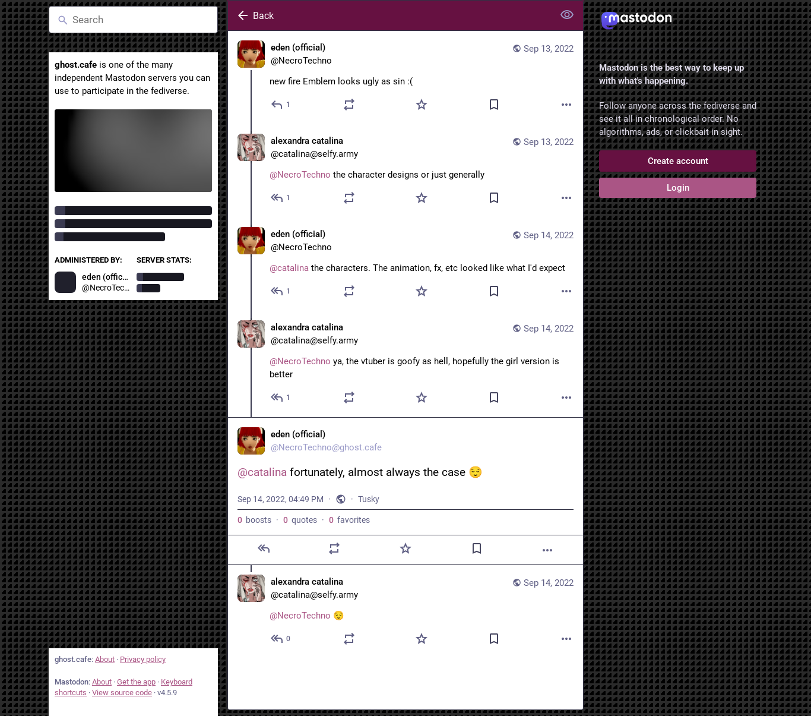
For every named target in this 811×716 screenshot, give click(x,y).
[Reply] (281, 104)
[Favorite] (421, 104)
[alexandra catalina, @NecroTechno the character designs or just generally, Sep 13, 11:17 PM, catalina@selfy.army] (405, 170)
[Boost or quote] (349, 104)
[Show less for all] (567, 15)
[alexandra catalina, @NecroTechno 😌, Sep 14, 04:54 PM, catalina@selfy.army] (405, 611)
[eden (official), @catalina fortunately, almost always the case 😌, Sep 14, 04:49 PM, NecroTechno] (405, 491)
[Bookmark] (494, 104)
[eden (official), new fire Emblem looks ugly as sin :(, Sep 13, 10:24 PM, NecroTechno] (405, 77)
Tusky (368, 499)
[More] (566, 104)
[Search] (133, 19)
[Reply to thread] (281, 198)
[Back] (389, 15)
